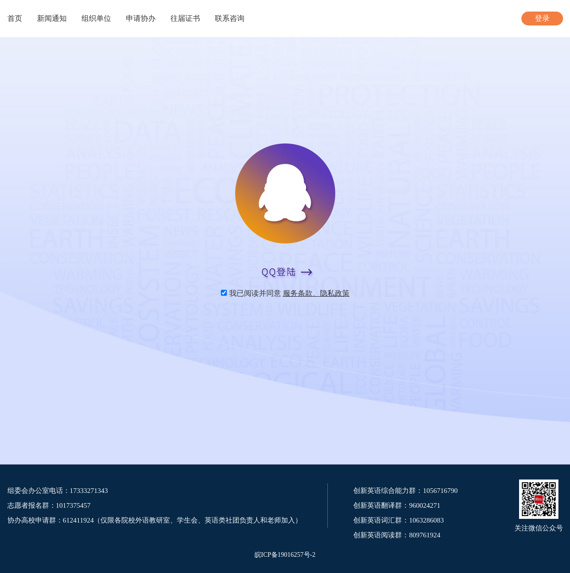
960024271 (424, 505)
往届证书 (185, 18)
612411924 (78, 520)
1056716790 (440, 490)
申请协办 (141, 18)
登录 (542, 18)
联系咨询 (229, 18)
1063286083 (426, 520)
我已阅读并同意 (289, 293)
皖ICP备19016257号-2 (285, 554)
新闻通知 (52, 18)
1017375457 (73, 505)
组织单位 (96, 18)
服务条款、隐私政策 (316, 293)
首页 (14, 18)
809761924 (424, 535)
